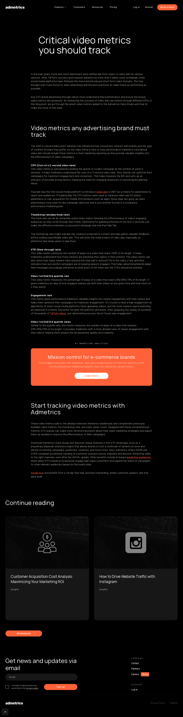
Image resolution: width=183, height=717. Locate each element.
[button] (60, 7)
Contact (135, 663)
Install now (37, 472)
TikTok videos (58, 313)
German (149, 7)
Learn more (91, 375)
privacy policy (32, 688)
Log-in (136, 7)
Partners (135, 668)
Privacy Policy (157, 703)
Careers (135, 674)
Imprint (174, 703)
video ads (102, 191)
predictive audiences (139, 457)
